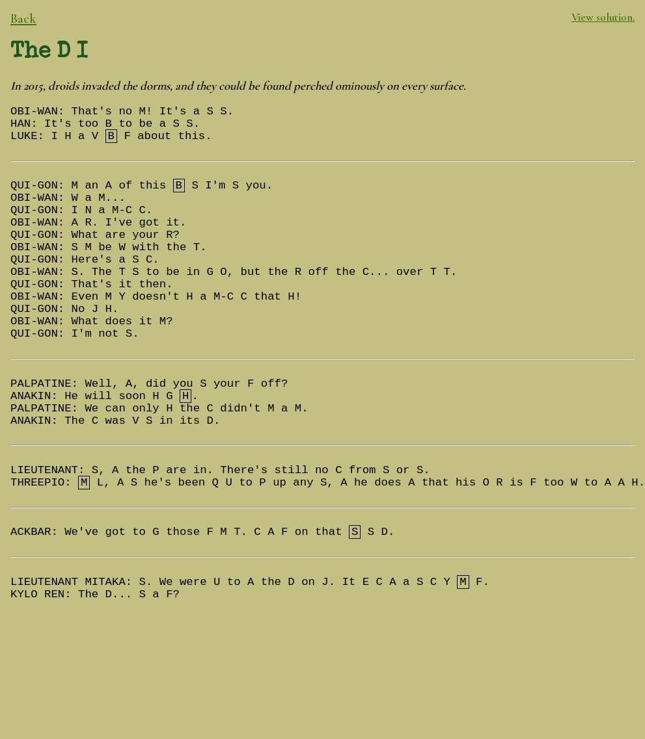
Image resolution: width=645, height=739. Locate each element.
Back (23, 18)
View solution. (603, 17)
